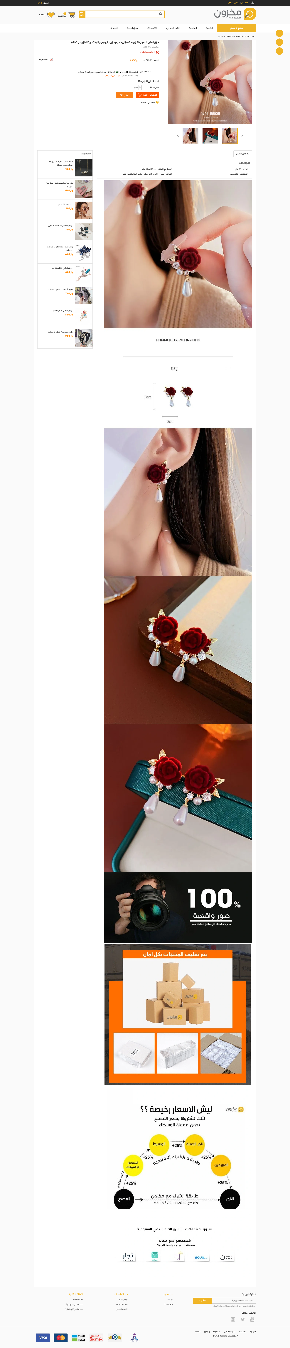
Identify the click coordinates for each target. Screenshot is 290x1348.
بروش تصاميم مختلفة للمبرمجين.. (60, 226)
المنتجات (193, 28)
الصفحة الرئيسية (245, 36)
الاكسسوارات (235, 36)
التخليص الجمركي (122, 1309)
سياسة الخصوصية (122, 1304)
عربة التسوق (61, 14)
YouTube (252, 1319)
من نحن (170, 1300)
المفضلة (42, 15)
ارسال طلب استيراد (147, 52)
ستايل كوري (221, 36)
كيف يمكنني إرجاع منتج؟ (74, 1304)
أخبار (206, 1332)
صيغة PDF (46, 59)
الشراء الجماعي (173, 28)
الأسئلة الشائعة (78, 1300)
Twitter (242, 1319)
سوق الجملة (132, 28)
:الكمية (156, 88)
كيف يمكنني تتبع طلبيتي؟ (74, 1309)
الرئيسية (209, 28)
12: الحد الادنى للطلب (148, 81)
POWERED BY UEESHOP (225, 1336)
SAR (149, 60)
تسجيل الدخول (233, 3)
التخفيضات (152, 28)
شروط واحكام (123, 1300)
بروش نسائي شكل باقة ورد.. (62, 268)
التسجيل (244, 3)
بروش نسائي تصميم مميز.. (63, 311)
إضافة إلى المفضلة (148, 103)
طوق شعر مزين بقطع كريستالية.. (60, 289)
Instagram (233, 1319)
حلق (228, 36)
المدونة (114, 28)
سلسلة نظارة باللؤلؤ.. (65, 204)
